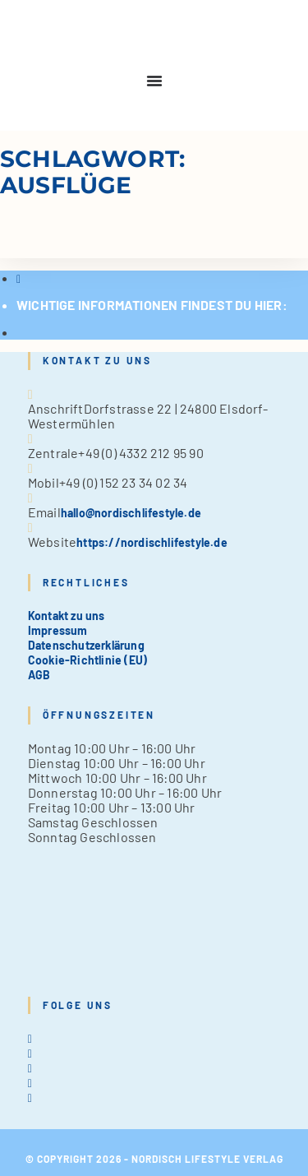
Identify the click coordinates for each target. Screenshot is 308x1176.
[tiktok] (30, 1097)
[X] (30, 1038)
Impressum (58, 630)
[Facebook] (30, 1053)
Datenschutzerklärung (86, 645)
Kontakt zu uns (66, 616)
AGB (39, 675)
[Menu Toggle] (154, 80)
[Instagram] (30, 1068)
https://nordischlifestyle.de (152, 542)
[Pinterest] (30, 1083)
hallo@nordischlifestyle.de (131, 513)
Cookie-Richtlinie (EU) (87, 660)
